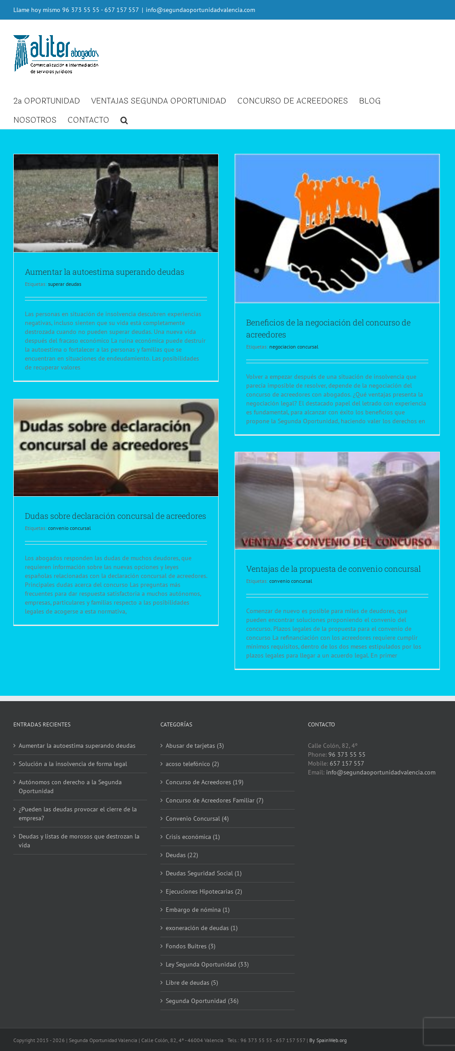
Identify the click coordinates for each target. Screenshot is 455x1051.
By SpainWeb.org (328, 1040)
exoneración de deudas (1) (200, 928)
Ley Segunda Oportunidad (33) (205, 964)
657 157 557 (344, 763)
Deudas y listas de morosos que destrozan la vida (79, 840)
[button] (124, 119)
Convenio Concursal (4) (196, 818)
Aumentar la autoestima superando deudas (104, 270)
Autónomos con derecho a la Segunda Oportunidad (70, 786)
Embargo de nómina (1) (196, 910)
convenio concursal (69, 538)
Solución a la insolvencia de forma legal (73, 764)
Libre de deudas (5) (190, 983)
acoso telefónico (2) (191, 764)
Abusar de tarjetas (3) (193, 746)
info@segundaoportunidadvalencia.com (200, 10)
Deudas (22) (180, 855)
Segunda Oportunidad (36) (200, 1001)
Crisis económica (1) (191, 837)
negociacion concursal (294, 344)
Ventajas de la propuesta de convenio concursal (333, 567)
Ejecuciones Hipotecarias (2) (202, 891)
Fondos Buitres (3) (189, 946)
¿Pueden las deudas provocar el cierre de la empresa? (78, 813)
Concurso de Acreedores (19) (203, 782)
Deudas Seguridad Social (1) (202, 873)
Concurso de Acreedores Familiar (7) (213, 800)
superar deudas (64, 282)
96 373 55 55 (81, 10)
